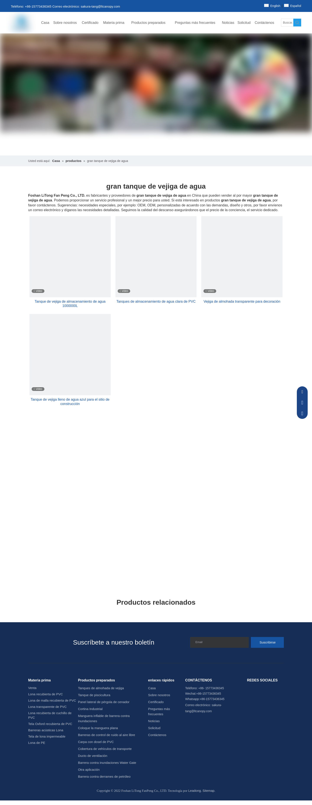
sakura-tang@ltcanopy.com (100, 6)
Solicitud (154, 728)
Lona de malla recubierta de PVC (52, 700)
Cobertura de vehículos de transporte (105, 749)
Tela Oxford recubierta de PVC (50, 724)
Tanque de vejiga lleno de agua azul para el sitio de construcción (70, 402)
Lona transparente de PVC (47, 707)
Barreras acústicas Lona (45, 730)
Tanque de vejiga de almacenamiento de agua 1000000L (70, 304)
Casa (152, 688)
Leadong (194, 790)
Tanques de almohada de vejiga (101, 688)
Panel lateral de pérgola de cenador (104, 702)
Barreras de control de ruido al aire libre (106, 735)
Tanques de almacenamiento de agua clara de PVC (156, 301)
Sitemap (208, 790)
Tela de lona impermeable (46, 736)
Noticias (154, 721)
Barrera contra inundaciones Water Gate (107, 762)
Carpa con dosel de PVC (96, 742)
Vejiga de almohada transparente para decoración (242, 301)
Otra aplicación (89, 769)
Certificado (156, 702)
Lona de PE (36, 743)
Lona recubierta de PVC (45, 694)
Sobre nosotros (159, 695)
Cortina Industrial (90, 709)
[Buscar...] (287, 22)
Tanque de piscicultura (94, 695)
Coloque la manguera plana (98, 728)
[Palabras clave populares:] (297, 22)
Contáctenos (157, 735)
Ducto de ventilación (92, 756)
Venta (32, 688)
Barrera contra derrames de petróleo (104, 776)
